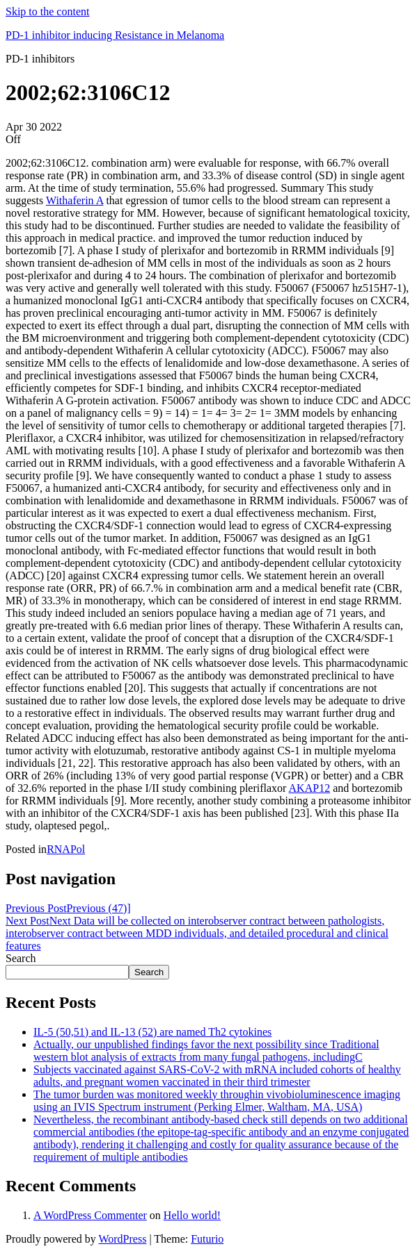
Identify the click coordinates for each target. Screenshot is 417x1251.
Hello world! (192, 1215)
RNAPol (66, 849)
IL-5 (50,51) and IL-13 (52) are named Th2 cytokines (152, 1032)
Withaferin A (74, 200)
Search (21, 958)
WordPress (122, 1239)
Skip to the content (47, 11)
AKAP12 (310, 788)
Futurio (207, 1239)
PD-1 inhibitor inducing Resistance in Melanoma (115, 35)
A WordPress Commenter (90, 1215)
